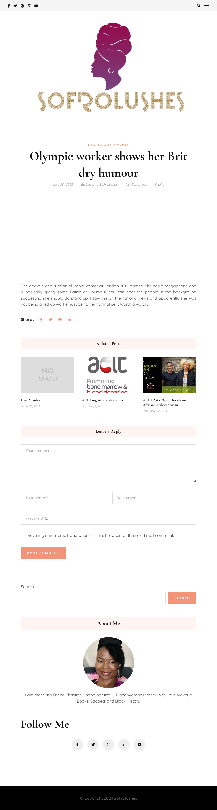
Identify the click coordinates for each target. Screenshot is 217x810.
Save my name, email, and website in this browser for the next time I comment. (101, 535)
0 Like (159, 184)
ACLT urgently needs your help (104, 400)
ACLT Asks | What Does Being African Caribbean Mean (164, 402)
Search (27, 586)
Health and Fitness (108, 145)
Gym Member (30, 400)
